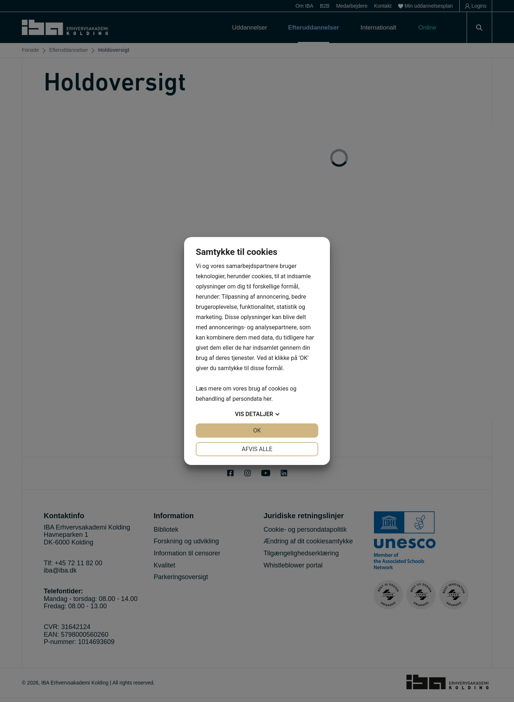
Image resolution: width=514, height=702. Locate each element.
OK (257, 430)
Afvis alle (257, 449)
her (267, 398)
